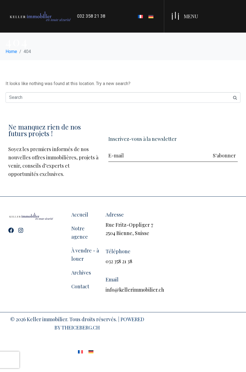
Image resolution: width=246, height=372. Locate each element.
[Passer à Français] (140, 16)
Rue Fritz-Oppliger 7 (129, 224)
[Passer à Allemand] (151, 16)
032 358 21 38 (91, 16)
